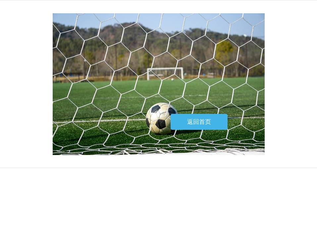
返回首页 (199, 122)
